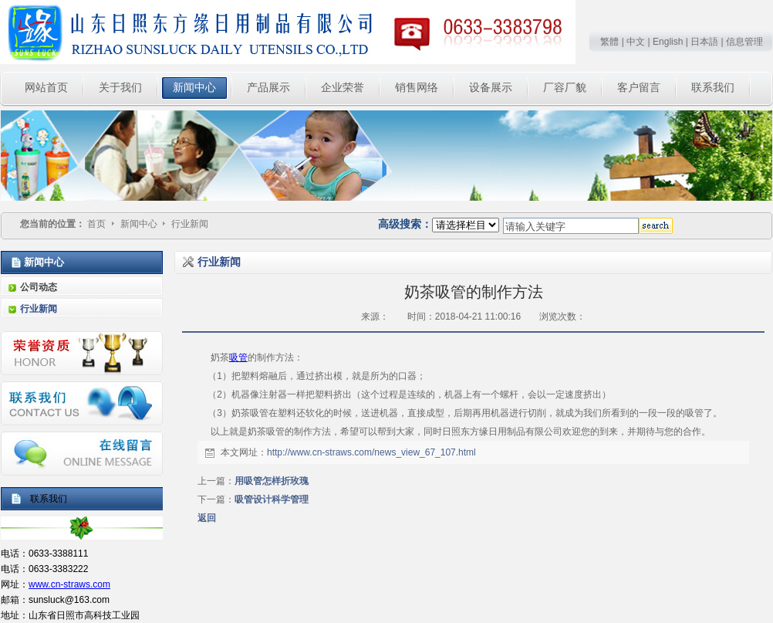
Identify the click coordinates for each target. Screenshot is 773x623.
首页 (96, 223)
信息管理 (744, 41)
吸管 (238, 357)
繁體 (609, 41)
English (668, 41)
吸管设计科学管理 (272, 499)
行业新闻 (189, 223)
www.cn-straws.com (69, 584)
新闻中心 (140, 223)
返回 (206, 518)
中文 (635, 41)
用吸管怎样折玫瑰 (272, 481)
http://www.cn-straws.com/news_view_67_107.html (371, 452)
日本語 (704, 41)
